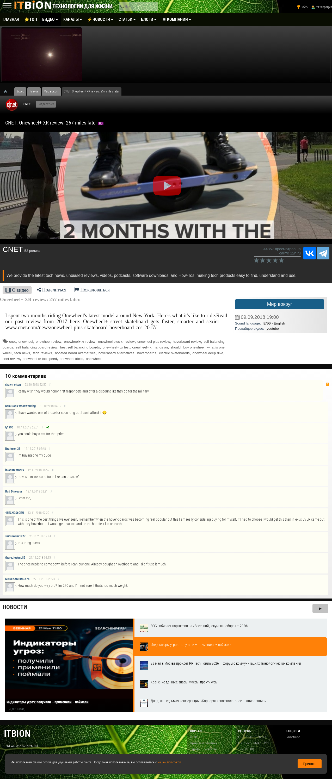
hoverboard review (187, 342)
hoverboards (146, 353)
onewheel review (48, 342)
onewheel (26, 342)
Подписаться (46, 104)
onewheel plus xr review (116, 342)
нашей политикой (169, 762)
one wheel (93, 359)
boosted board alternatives (75, 353)
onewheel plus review (153, 342)
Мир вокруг (279, 304)
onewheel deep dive (208, 353)
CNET (27, 104)
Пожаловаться (92, 289)
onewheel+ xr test (116, 347)
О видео (17, 290)
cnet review (11, 359)
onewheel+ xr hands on (150, 347)
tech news (22, 353)
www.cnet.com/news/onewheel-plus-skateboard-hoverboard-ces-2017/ (80, 327)
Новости (15, 607)
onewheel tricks (71, 359)
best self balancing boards (80, 347)
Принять (309, 764)
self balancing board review (36, 347)
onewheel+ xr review (79, 342)
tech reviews (42, 353)
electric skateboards (174, 353)
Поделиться (51, 289)
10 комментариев (25, 376)
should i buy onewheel (187, 347)
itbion (17, 734)
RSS (327, 384)
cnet (12, 342)
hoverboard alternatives (116, 353)
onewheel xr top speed (40, 359)
